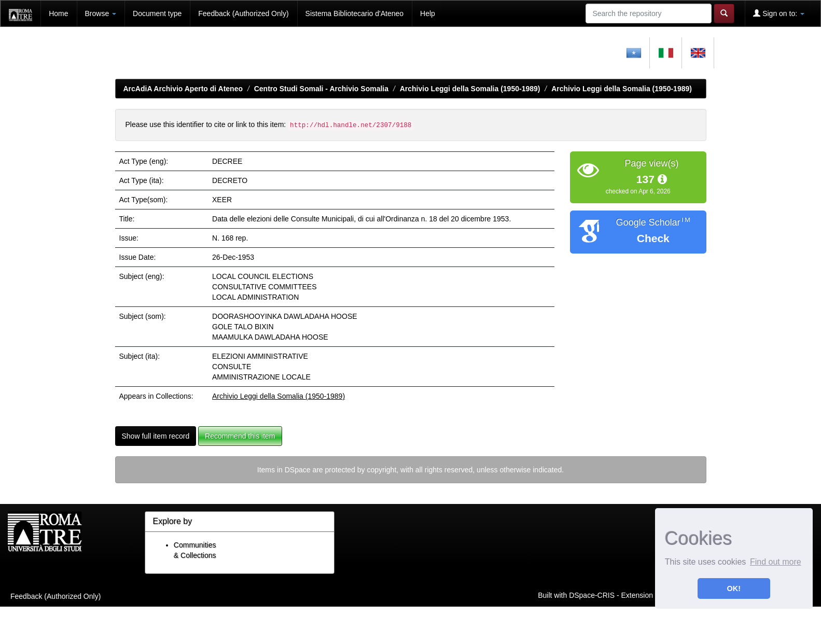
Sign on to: (778, 13)
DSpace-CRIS (592, 595)
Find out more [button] (775, 561)
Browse (101, 13)
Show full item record (156, 436)
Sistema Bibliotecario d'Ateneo (354, 13)
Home (58, 13)
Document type (157, 13)
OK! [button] (734, 588)
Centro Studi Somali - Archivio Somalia (321, 89)
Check (653, 238)
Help (427, 13)
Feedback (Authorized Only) (243, 13)
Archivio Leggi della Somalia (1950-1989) (470, 89)
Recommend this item (240, 436)
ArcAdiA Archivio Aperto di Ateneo (183, 89)
